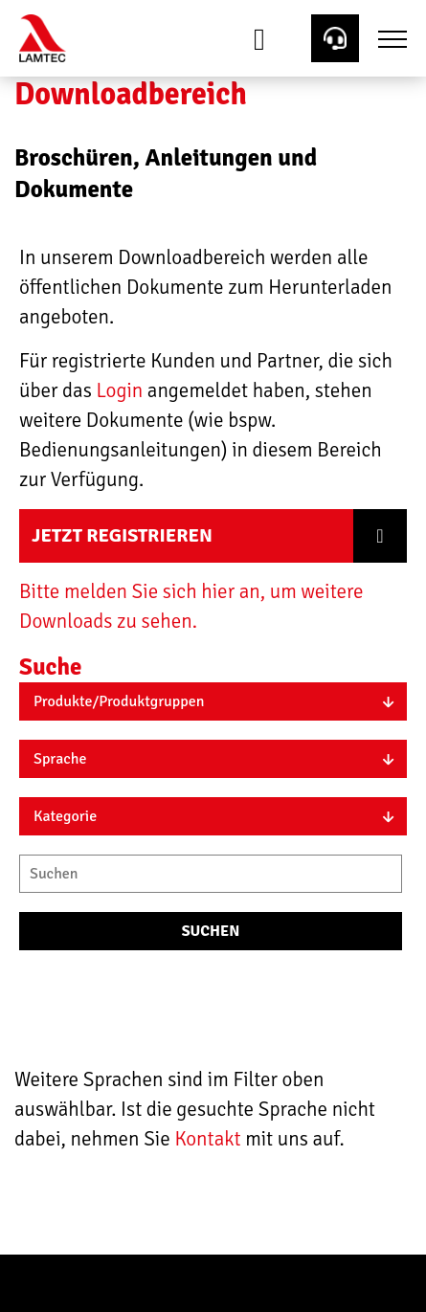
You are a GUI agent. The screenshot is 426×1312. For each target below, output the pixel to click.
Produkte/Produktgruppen (119, 701)
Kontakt (209, 1138)
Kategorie (65, 816)
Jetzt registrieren (122, 535)
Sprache (60, 758)
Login (119, 390)
